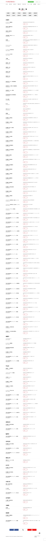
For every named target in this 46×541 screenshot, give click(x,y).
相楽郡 (35, 15)
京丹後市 (24, 15)
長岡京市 (24, 13)
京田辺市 (35, 13)
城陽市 (14, 13)
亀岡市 (30, 13)
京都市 (8, 13)
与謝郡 (30, 15)
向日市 (14, 15)
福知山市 (8, 15)
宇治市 (19, 13)
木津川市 (19, 15)
